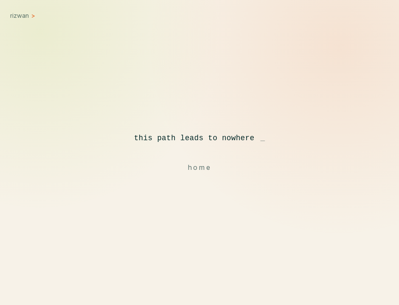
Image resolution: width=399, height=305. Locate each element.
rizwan (22, 15)
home (199, 167)
